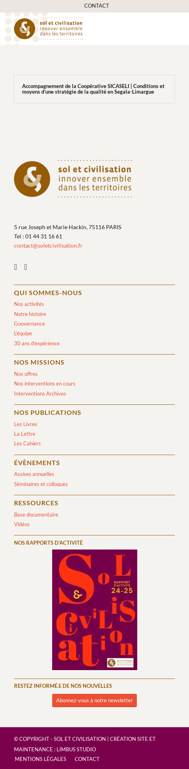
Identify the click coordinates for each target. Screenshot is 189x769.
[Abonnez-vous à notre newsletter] (94, 700)
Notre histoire (30, 314)
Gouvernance (29, 323)
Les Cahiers (27, 443)
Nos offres (26, 374)
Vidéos (22, 524)
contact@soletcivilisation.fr (48, 245)
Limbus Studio (76, 749)
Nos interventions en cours (44, 383)
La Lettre (24, 434)
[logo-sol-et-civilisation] (78, 28)
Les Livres (25, 424)
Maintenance (33, 749)
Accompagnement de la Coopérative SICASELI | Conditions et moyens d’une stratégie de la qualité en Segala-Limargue (93, 89)
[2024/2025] (94, 611)
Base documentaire (36, 514)
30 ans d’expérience (37, 343)
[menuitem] (96, 6)
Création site (129, 739)
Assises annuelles (34, 474)
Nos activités (29, 304)
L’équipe (23, 333)
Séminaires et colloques (41, 484)
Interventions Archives (40, 393)
